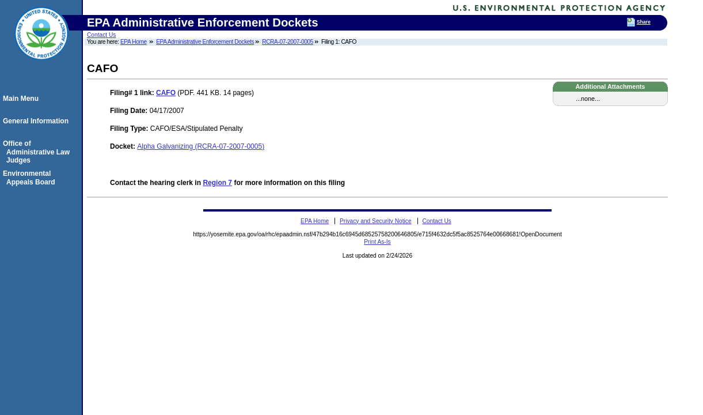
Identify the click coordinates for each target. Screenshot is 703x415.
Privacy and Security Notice (376, 221)
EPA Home (133, 42)
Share (644, 22)
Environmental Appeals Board (30, 177)
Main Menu (22, 99)
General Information (37, 121)
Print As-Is (377, 242)
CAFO (166, 93)
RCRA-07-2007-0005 (287, 42)
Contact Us (101, 35)
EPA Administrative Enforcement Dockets (205, 42)
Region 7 (217, 183)
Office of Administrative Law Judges (38, 151)
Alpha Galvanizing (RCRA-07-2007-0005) (200, 146)
